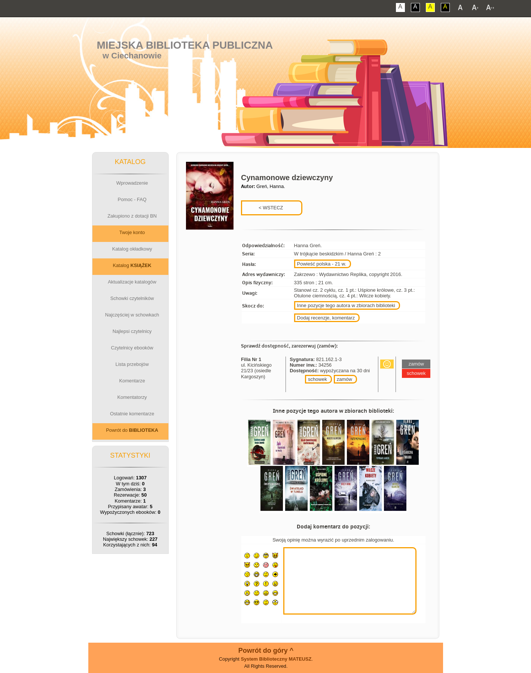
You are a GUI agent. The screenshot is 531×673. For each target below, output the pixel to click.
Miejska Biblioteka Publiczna (185, 45)
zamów (344, 379)
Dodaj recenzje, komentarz (326, 318)
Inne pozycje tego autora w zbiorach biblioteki (346, 305)
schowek (317, 379)
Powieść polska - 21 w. (322, 264)
